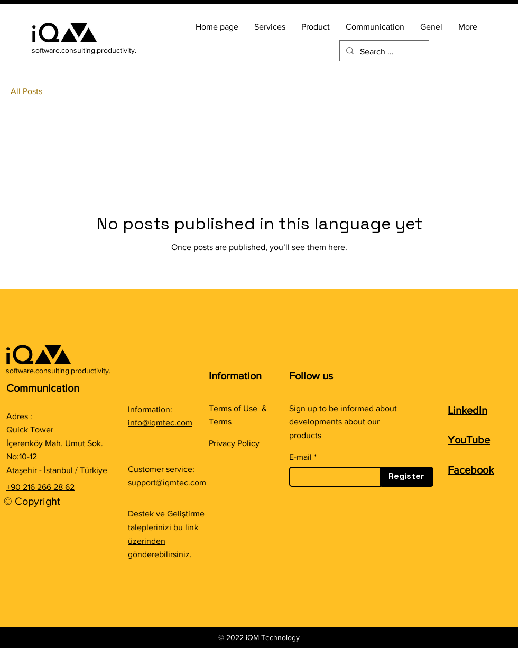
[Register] (406, 477)
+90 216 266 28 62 (40, 487)
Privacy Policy (234, 443)
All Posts (26, 91)
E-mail (300, 457)
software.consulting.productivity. (84, 50)
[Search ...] (383, 52)
